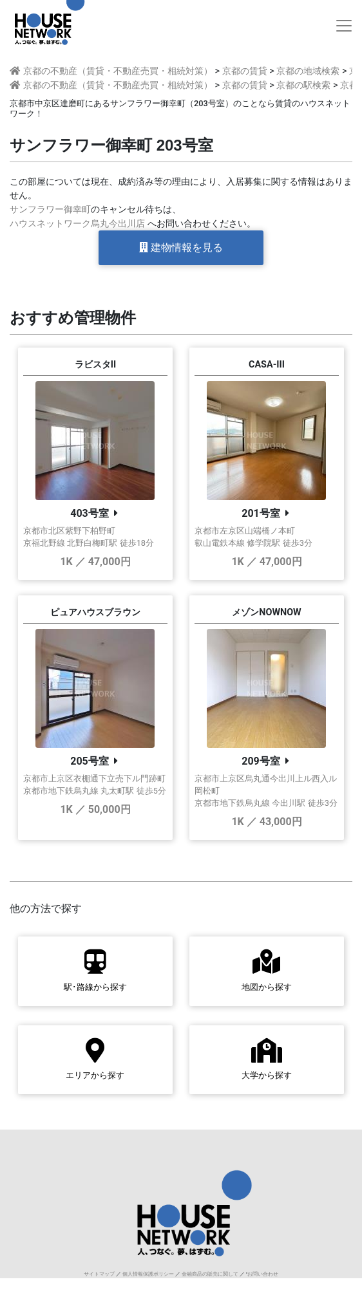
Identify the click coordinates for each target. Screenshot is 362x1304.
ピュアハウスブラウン (95, 612)
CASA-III (267, 364)
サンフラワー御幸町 (50, 209)
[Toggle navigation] (344, 26)
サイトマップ (99, 1274)
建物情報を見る (181, 247)
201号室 (261, 513)
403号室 (89, 513)
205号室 (89, 761)
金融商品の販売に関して (210, 1274)
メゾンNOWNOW (266, 612)
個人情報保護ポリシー (148, 1274)
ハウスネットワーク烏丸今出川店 (77, 223)
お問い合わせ (262, 1274)
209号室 (261, 761)
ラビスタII (95, 364)
